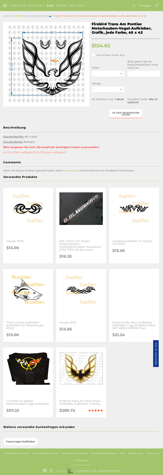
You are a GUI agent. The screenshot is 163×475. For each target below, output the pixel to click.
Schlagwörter (81, 460)
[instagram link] (51, 471)
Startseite (18, 5)
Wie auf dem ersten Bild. (108, 55)
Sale (50, 5)
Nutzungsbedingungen (104, 453)
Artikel (62, 5)
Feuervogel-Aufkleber (20, 441)
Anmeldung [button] (70, 170)
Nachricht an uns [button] (155, 354)
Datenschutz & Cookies (75, 453)
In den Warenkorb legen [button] (125, 113)
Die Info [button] (78, 5)
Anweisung (152, 453)
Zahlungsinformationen (45, 453)
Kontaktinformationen (16, 453)
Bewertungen (135, 453)
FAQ (122, 453)
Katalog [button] (36, 5)
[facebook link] (44, 471)
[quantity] (108, 89)
